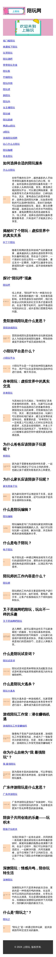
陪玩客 (6, 71)
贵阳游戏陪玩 (10, 327)
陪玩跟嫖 (8, 119)
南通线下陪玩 (10, 47)
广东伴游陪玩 (10, 794)
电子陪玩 (8, 549)
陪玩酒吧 (8, 59)
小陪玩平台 (9, 358)
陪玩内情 (8, 83)
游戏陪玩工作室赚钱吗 (15, 726)
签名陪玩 (8, 156)
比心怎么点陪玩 (11, 144)
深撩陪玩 (8, 879)
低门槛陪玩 (9, 40)
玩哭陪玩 (8, 53)
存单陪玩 (8, 393)
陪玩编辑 (8, 516)
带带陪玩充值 (10, 65)
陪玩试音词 (9, 660)
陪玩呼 (6, 285)
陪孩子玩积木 (10, 829)
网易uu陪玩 (9, 126)
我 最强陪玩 (9, 764)
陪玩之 (6, 919)
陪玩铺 (6, 113)
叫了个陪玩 (9, 242)
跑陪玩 (6, 95)
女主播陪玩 (9, 107)
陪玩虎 (6, 89)
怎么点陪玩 (9, 170)
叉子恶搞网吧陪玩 (12, 621)
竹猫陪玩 (8, 77)
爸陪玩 (6, 456)
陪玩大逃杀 (9, 691)
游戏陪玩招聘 (10, 138)
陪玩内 (6, 101)
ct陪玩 (6, 132)
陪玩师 (6, 583)
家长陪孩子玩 (10, 486)
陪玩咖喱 (8, 150)
